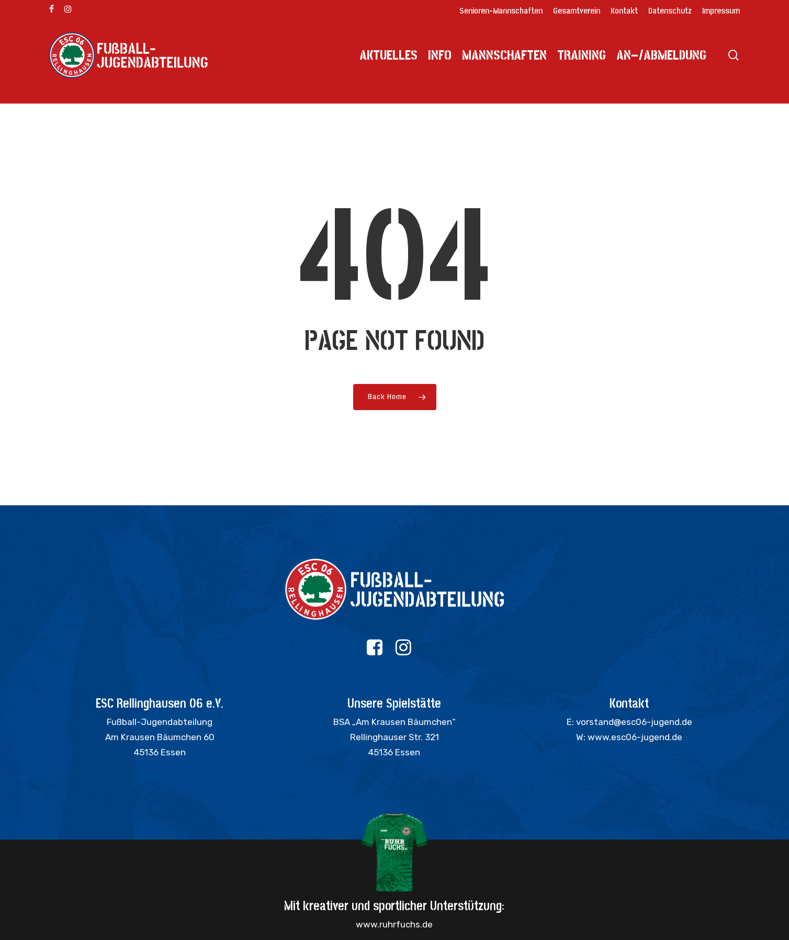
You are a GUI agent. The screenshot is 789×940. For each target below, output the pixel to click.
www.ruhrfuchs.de (394, 924)
